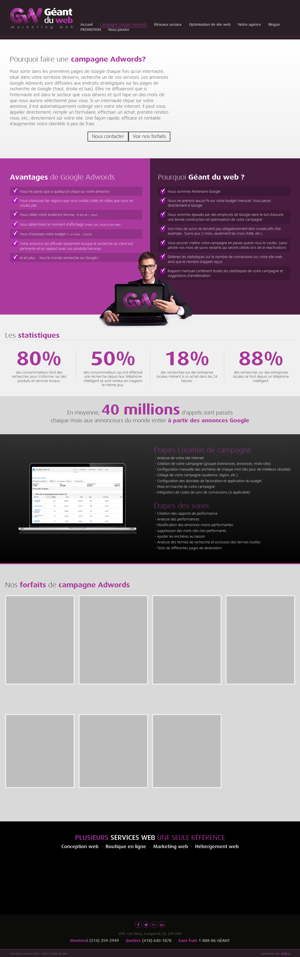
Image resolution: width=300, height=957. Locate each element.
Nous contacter (107, 136)
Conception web (270, 952)
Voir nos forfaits (149, 136)
